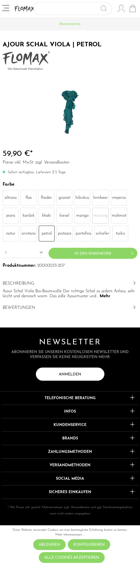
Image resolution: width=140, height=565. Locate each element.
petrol (47, 233)
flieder (46, 198)
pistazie (64, 233)
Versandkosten (80, 507)
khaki (46, 216)
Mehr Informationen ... (70, 534)
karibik (29, 216)
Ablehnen (49, 545)
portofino (83, 233)
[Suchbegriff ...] (66, 8)
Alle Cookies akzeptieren (71, 558)
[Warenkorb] (132, 9)
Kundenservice (70, 425)
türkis (120, 233)
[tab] (70, 289)
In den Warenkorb (105, 252)
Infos (70, 412)
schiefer (102, 233)
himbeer (100, 198)
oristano (29, 233)
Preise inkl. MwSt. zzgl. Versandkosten (36, 162)
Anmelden (70, 374)
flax (29, 198)
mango (82, 216)
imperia (119, 198)
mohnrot (119, 216)
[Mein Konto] (121, 9)
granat (64, 198)
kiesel (64, 216)
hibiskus (82, 198)
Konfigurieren (89, 545)
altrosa (10, 198)
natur (10, 233)
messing (100, 216)
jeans (10, 216)
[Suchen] (106, 8)
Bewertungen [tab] (70, 308)
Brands (70, 438)
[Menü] (6, 9)
